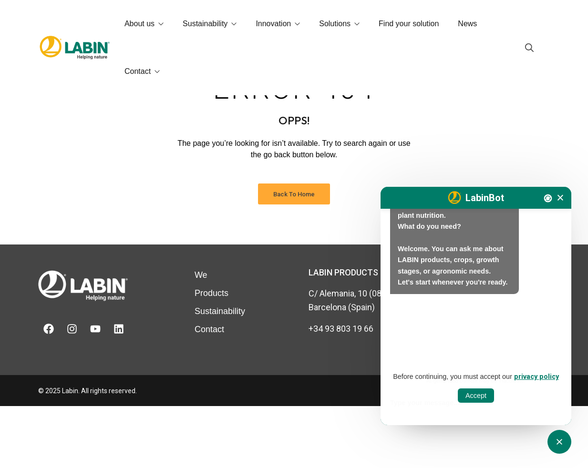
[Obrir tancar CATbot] (559, 442)
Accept (475, 395)
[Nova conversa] (548, 198)
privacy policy (536, 377)
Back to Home (294, 256)
